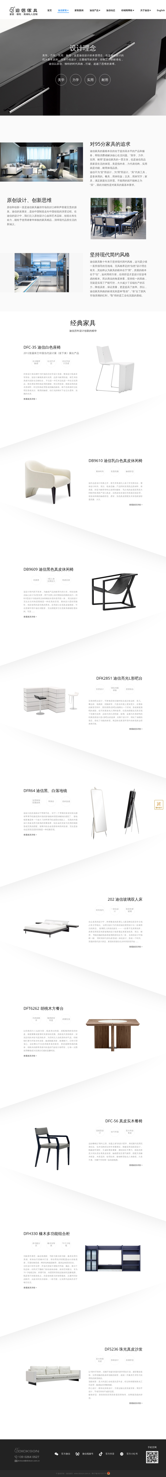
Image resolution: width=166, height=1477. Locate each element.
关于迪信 (145, 10)
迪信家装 (63, 10)
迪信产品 (95, 10)
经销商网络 (128, 10)
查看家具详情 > (30, 399)
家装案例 (79, 10)
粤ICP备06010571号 (99, 1473)
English (160, 10)
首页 (49, 10)
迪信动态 (111, 10)
